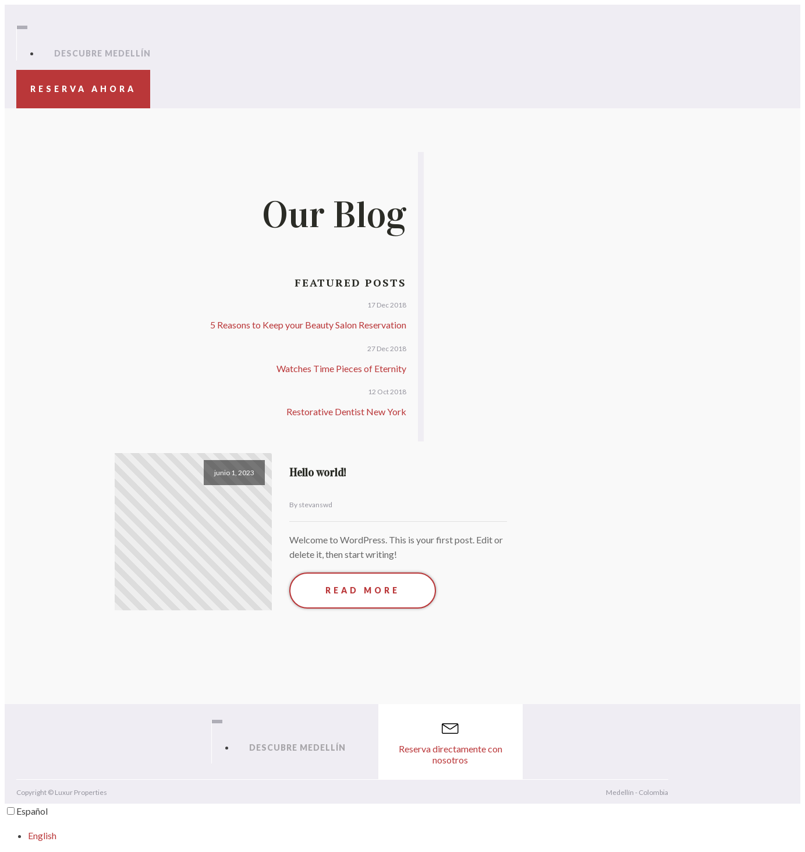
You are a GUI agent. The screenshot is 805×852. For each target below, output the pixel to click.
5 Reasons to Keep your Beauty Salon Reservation (308, 324)
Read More (362, 590)
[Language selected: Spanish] (402, 823)
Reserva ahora (83, 89)
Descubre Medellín (102, 53)
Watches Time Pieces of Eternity (341, 368)
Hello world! (317, 472)
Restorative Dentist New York (346, 411)
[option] (414, 835)
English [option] (42, 835)
